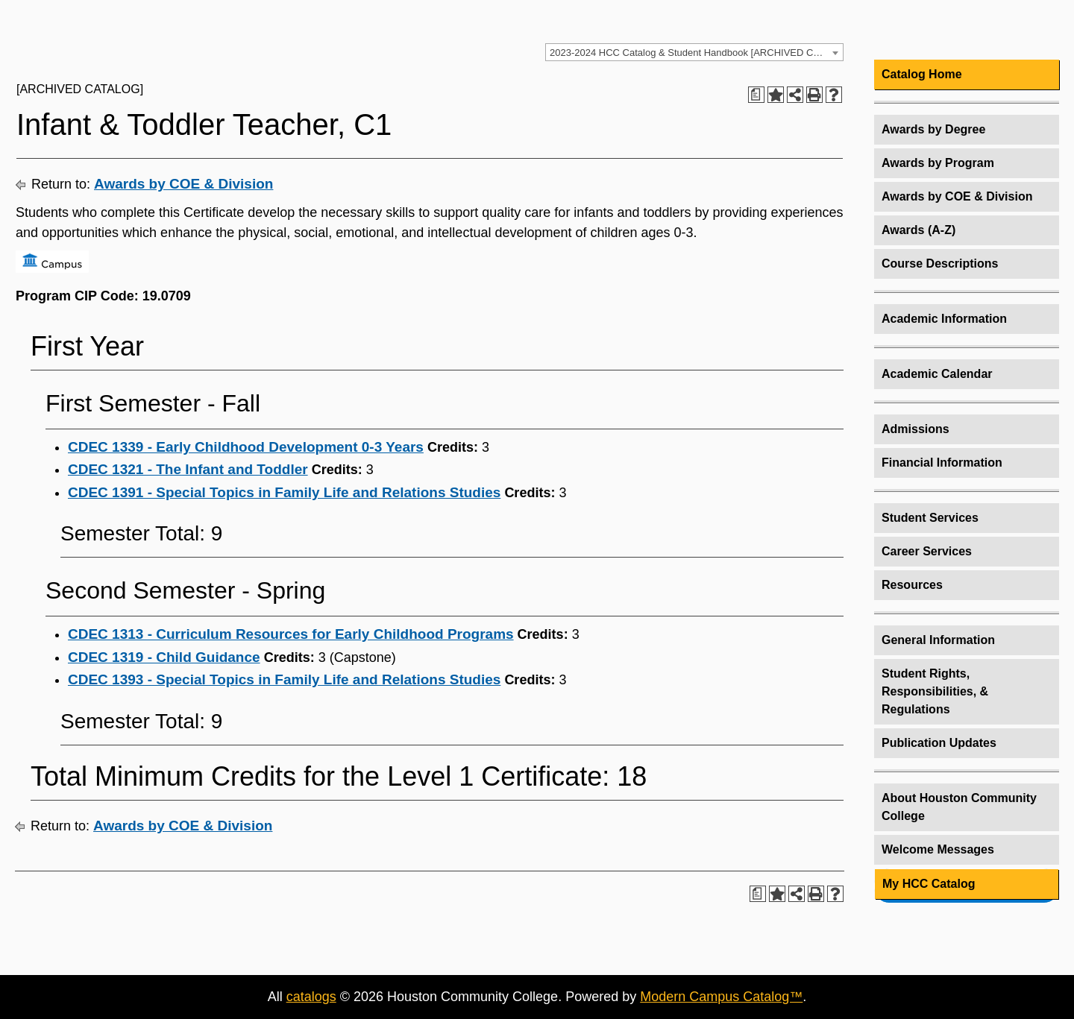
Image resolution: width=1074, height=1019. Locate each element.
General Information (938, 640)
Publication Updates (939, 742)
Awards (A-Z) (918, 230)
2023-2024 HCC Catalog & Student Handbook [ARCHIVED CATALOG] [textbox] (696, 52)
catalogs (311, 996)
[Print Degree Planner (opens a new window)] (756, 94)
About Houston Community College (959, 807)
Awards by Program (938, 163)
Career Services (927, 551)
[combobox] (694, 52)
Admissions (915, 429)
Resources (912, 584)
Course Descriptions (940, 263)
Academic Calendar (937, 373)
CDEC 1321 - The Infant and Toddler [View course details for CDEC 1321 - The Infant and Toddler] (188, 469)
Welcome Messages (938, 849)
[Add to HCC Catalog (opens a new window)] (775, 94)
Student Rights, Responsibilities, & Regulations (935, 691)
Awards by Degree (933, 129)
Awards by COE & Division (183, 184)
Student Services (930, 517)
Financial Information (942, 462)
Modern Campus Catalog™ (721, 996)
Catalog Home (922, 74)
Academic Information (944, 318)
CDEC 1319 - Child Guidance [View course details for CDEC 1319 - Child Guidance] (164, 657)
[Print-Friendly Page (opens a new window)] (814, 94)
